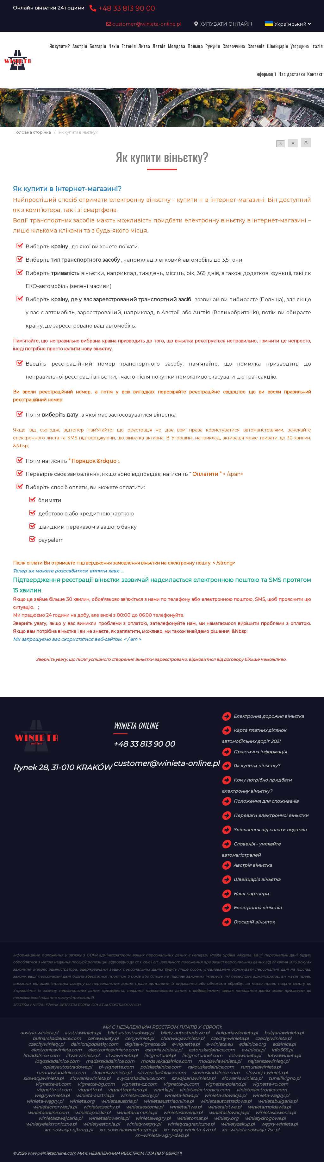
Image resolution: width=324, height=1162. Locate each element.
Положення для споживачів (266, 801)
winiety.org (226, 1118)
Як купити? (59, 45)
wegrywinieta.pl (52, 1095)
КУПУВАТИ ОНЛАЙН (225, 24)
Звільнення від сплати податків (270, 830)
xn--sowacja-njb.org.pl (69, 1130)
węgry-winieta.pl (279, 1124)
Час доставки (291, 73)
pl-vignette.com (116, 1067)
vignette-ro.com (270, 1084)
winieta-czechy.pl (139, 1095)
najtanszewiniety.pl (268, 1061)
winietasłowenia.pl (109, 1118)
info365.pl (282, 1050)
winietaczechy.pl (101, 1107)
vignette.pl (90, 1090)
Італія (317, 45)
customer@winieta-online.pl (144, 24)
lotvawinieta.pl (245, 1055)
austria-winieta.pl (39, 1033)
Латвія (159, 45)
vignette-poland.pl (225, 1084)
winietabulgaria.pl (277, 1101)
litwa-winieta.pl (82, 1055)
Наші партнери (251, 894)
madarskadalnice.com (110, 1061)
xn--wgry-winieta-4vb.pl (189, 1130)
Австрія (79, 45)
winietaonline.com (48, 1112)
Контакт (315, 73)
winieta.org (82, 1101)
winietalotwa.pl (224, 1107)
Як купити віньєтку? (257, 766)
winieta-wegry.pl (270, 1095)
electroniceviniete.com (113, 1050)
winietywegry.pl (143, 1124)
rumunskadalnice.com (61, 1073)
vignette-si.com (54, 1090)
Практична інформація (260, 752)
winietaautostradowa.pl (226, 1101)
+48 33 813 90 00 (121, 8)
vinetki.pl (163, 1090)
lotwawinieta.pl (284, 1055)
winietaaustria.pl (119, 1101)
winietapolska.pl (92, 1112)
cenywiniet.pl (139, 1038)
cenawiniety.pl (103, 1038)
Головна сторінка (33, 132)
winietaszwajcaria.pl (60, 1118)
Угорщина (299, 45)
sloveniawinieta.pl (111, 1073)
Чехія (114, 45)
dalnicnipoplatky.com (94, 1044)
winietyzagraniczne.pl (191, 1124)
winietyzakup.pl (238, 1124)
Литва (144, 45)
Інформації (265, 73)
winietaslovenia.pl (182, 1112)
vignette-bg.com (96, 1084)
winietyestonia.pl (101, 1124)
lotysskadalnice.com (57, 1061)
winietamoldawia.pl (269, 1107)
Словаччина (233, 45)
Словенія (256, 45)
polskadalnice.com (160, 1067)
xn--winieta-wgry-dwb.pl (162, 1135)
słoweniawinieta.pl (242, 1078)
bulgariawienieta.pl (237, 1033)
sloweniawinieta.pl (90, 1078)
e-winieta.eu (219, 1044)
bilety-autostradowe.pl (184, 1033)
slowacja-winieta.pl (267, 1073)
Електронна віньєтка (258, 907)
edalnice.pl (284, 1044)
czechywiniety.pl (46, 1044)
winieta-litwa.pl (181, 1095)
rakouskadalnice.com (211, 1067)
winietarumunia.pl (137, 1112)
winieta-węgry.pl (45, 1101)
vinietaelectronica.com (204, 1090)
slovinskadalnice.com (216, 1073)
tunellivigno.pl (284, 1078)
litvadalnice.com (41, 1055)
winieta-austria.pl (95, 1095)
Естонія (129, 45)
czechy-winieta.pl (230, 1038)
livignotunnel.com (202, 1055)
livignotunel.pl (160, 1055)
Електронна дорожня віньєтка (269, 716)
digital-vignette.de (145, 1044)
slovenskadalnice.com (162, 1073)
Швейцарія (277, 45)
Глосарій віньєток (254, 922)
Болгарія (98, 45)
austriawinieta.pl (83, 1033)
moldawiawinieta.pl (219, 1061)
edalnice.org (252, 1044)
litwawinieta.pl (122, 1055)
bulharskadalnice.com (57, 1038)
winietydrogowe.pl (265, 1118)
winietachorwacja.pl (55, 1107)
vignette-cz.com (139, 1084)
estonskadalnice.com (212, 1050)
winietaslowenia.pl (275, 1112)
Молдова (176, 45)
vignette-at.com (53, 1084)
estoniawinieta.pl (163, 1050)
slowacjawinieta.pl (43, 1078)
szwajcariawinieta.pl (193, 1078)
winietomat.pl (192, 1118)
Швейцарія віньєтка (257, 879)
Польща (195, 45)
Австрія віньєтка (253, 865)
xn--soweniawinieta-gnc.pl (128, 1130)
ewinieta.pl (253, 1050)
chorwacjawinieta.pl (182, 1038)
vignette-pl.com (181, 1084)
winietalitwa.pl (186, 1107)
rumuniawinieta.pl (260, 1067)
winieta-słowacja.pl (225, 1095)
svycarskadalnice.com (141, 1078)
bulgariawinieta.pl (284, 1033)
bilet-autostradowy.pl (130, 1033)
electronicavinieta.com (56, 1050)
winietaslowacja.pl (229, 1112)
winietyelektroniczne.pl (51, 1124)
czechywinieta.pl (273, 1038)
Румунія (212, 45)
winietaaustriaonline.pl (169, 1101)
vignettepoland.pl (127, 1090)
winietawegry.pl (153, 1118)
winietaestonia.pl (144, 1107)
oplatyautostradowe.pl (67, 1067)
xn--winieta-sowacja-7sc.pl (250, 1130)
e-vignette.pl (186, 1044)
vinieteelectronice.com (261, 1090)
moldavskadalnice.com (166, 1061)
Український (288, 24)
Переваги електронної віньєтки (271, 815)
